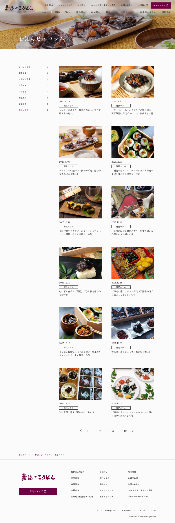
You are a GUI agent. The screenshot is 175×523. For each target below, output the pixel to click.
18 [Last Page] (125, 430)
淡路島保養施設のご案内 (82, 496)
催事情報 (23, 73)
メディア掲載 (25, 79)
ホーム (45, 12)
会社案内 (49, 5)
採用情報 (166, 12)
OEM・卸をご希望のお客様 (103, 5)
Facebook (126, 510)
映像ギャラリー (148, 12)
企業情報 (23, 85)
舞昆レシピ (128, 12)
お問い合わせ (127, 5)
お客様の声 (143, 5)
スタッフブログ (65, 5)
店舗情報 (23, 103)
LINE (153, 510)
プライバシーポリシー (138, 496)
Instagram (110, 510)
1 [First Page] (88, 430)
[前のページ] (81, 431)
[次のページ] (132, 431)
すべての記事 (25, 67)
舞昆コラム (111, 12)
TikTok (141, 510)
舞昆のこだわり (62, 12)
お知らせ (82, 5)
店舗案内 (95, 12)
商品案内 (80, 12)
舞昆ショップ (160, 5)
